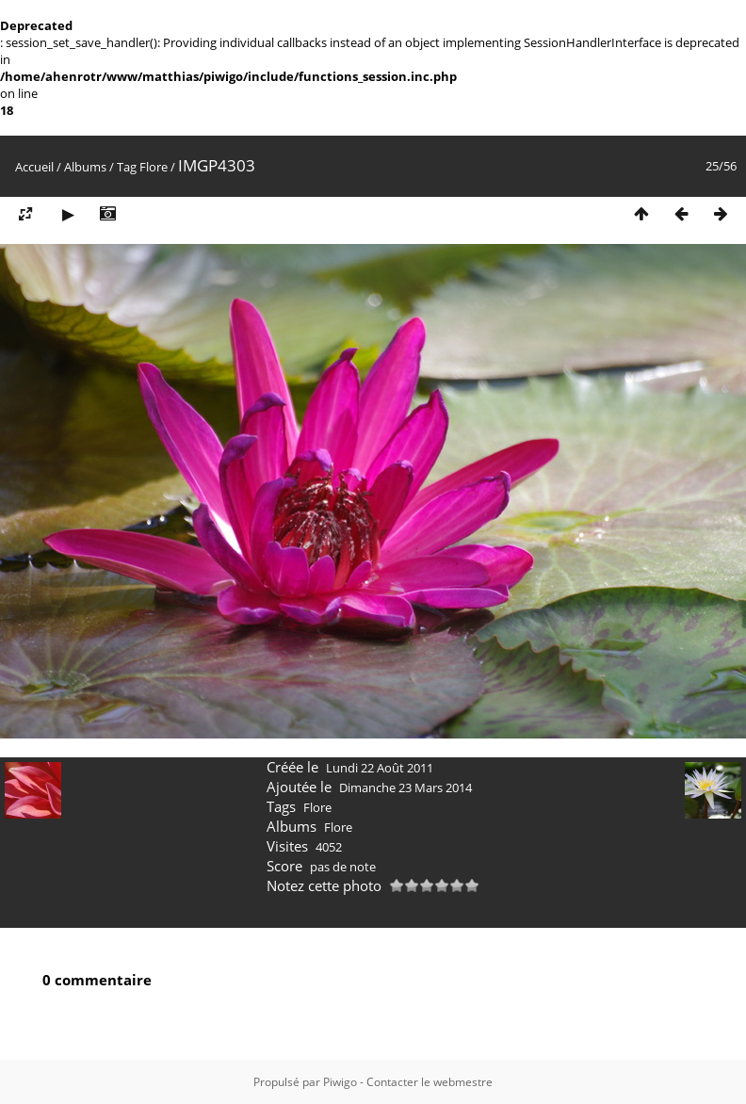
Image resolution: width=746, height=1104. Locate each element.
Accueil (34, 166)
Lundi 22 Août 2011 (379, 767)
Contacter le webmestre (429, 1082)
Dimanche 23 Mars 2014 (405, 787)
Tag (127, 166)
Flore (153, 166)
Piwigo (340, 1082)
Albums (85, 166)
